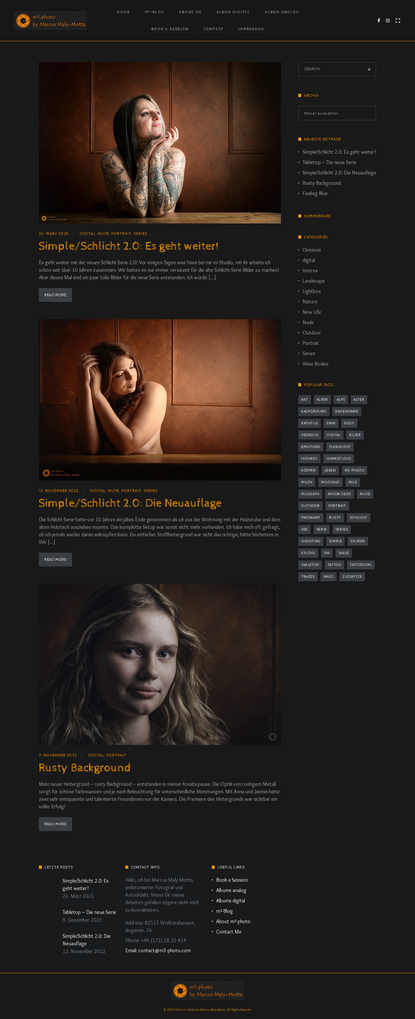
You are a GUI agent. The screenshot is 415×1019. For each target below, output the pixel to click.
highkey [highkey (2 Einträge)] (309, 459)
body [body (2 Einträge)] (349, 423)
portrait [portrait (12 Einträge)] (337, 506)
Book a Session (169, 29)
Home (123, 12)
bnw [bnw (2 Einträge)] (331, 423)
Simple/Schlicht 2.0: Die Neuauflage (130, 503)
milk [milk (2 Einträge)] (352, 482)
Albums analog (231, 890)
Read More (55, 295)
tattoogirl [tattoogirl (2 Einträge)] (361, 565)
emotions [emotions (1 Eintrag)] (310, 447)
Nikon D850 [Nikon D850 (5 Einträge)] (339, 494)
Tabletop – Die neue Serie (329, 162)
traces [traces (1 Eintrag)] (308, 577)
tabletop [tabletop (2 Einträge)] (310, 565)
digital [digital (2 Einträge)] (334, 435)
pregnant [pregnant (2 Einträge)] (310, 518)
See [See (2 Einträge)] (304, 529)
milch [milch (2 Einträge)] (306, 482)
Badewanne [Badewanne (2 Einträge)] (346, 411)
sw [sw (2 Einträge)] (327, 553)
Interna (310, 270)
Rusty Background (85, 768)
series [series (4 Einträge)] (341, 529)
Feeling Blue (315, 193)
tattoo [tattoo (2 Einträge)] (335, 565)
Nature (310, 302)
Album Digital (233, 12)
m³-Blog (155, 12)
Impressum (251, 29)
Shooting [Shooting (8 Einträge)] (310, 541)
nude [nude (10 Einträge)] (365, 494)
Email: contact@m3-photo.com (158, 950)
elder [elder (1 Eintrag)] (355, 435)
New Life (312, 312)
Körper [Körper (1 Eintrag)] (308, 470)
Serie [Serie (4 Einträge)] (321, 529)
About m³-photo (233, 921)
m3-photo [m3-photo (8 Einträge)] (355, 470)
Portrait (121, 233)
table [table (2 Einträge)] (343, 553)
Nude (103, 233)
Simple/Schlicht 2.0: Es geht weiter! (129, 246)
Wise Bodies (316, 364)
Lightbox (312, 291)
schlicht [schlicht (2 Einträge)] (358, 518)
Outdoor (312, 333)
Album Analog (282, 12)
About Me (190, 12)
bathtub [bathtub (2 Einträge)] (309, 423)
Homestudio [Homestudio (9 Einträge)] (338, 459)
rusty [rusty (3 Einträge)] (335, 518)
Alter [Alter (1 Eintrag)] (359, 400)
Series (141, 233)
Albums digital (230, 901)
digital (88, 233)
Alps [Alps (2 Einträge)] (341, 400)
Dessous (312, 250)
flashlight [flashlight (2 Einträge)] (340, 447)
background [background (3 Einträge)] (314, 411)
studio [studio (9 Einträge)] (308, 553)
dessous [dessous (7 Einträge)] (309, 435)
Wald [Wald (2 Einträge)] (328, 577)
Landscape (314, 281)
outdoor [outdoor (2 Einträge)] (310, 506)
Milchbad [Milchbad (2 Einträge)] (330, 482)
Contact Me (229, 932)
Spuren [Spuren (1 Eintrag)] (357, 541)
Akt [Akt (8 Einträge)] (304, 400)
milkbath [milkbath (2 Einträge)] (310, 494)
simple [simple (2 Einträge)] (335, 541)
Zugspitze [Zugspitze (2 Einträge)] (352, 577)
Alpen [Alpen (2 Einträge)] (322, 400)
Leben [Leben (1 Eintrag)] (330, 470)
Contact (213, 29)
